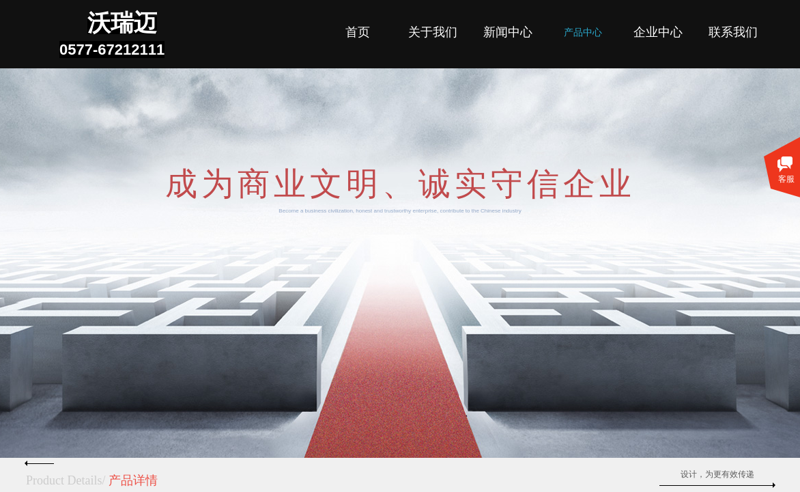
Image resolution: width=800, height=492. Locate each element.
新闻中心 (507, 32)
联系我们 (733, 32)
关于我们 (432, 32)
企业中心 (658, 32)
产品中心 (583, 32)
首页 (357, 32)
